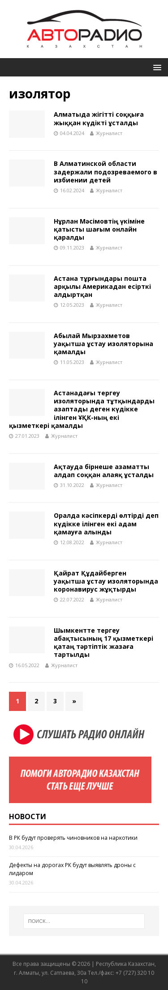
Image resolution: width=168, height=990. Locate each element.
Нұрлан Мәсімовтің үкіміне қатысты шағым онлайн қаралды (99, 229)
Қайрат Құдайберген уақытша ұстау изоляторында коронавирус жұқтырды (106, 581)
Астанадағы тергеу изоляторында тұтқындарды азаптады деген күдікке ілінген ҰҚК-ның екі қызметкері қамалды (82, 409)
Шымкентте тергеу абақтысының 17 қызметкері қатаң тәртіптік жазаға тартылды (103, 642)
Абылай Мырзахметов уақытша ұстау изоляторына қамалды (103, 343)
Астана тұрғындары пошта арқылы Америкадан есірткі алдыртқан (102, 286)
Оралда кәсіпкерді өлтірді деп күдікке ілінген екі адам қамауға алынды (106, 523)
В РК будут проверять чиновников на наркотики (73, 838)
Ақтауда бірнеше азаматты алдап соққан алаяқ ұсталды (104, 470)
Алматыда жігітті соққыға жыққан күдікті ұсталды (99, 118)
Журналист (109, 133)
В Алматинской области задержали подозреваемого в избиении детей (105, 171)
